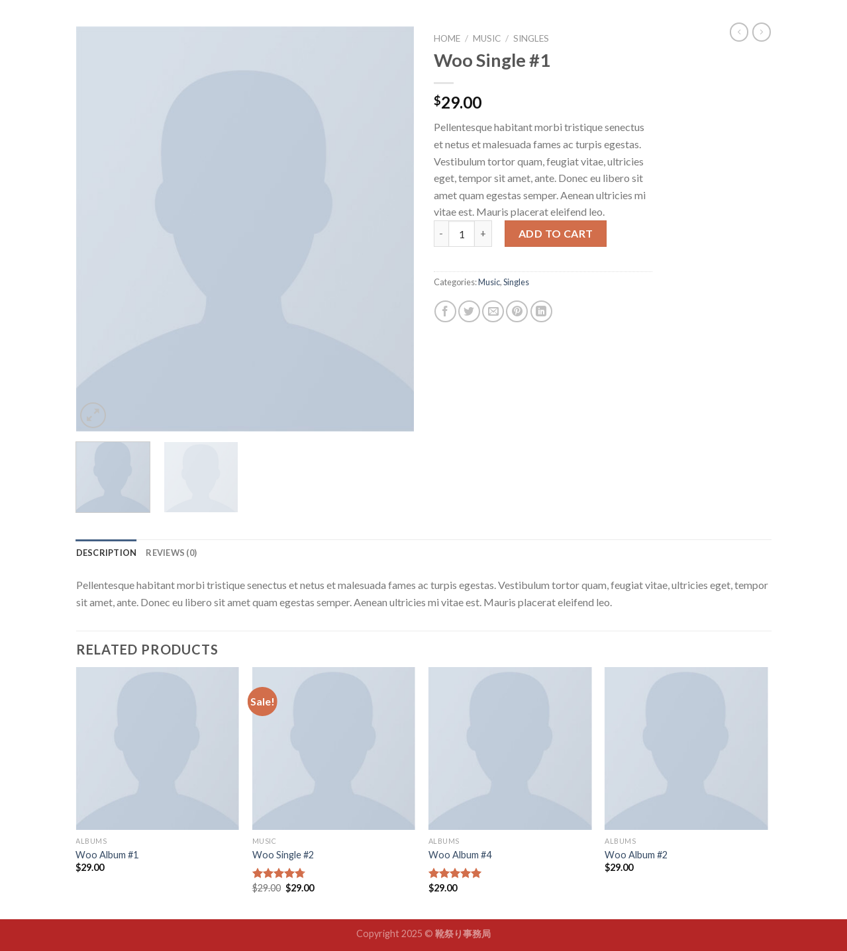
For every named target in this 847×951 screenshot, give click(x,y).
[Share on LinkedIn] (541, 311)
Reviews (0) (171, 552)
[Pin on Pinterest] (517, 311)
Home (447, 38)
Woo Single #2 (283, 854)
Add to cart (556, 233)
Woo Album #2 (636, 854)
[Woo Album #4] (510, 749)
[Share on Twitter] (469, 311)
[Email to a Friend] (493, 311)
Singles (531, 38)
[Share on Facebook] (445, 311)
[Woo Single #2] (334, 749)
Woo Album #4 (459, 854)
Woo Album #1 (106, 854)
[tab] (106, 552)
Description (106, 552)
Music (487, 38)
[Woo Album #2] (686, 749)
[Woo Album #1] (157, 749)
